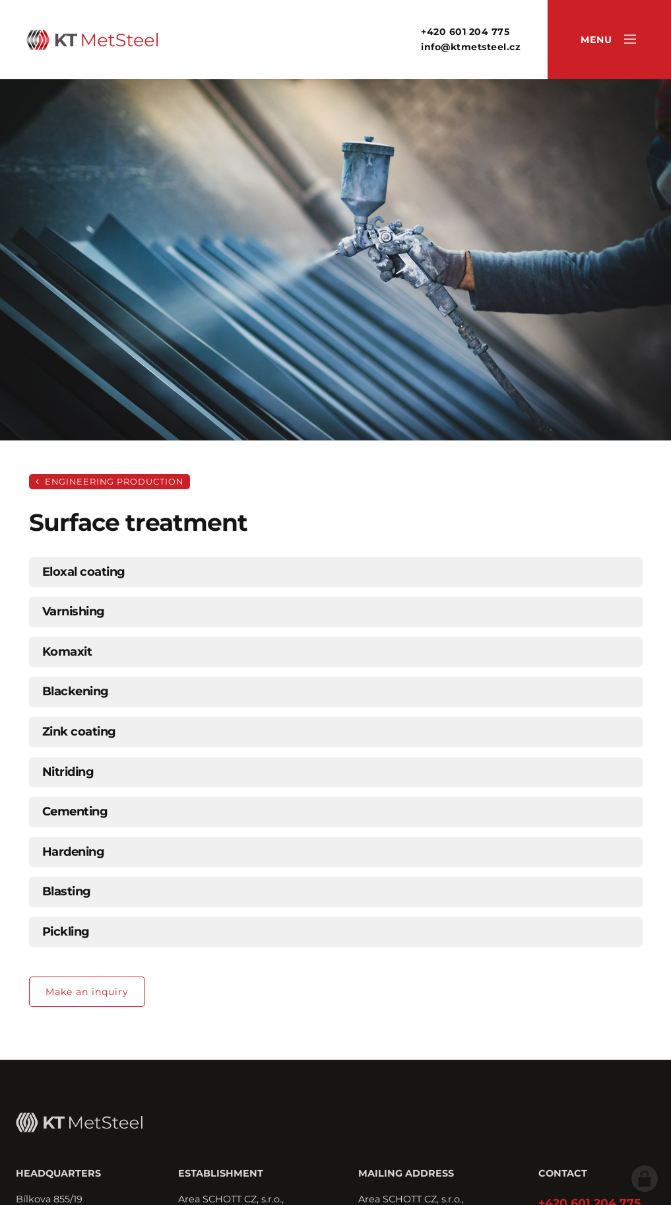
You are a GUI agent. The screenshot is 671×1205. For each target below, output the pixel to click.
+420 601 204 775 (465, 32)
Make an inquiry (87, 992)
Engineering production (109, 482)
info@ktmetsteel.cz (471, 47)
